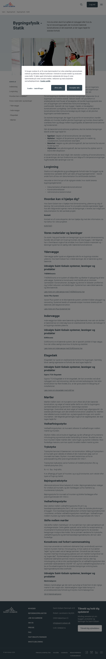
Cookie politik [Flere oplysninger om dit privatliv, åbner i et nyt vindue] (45, 81)
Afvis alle (58, 88)
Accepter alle (74, 88)
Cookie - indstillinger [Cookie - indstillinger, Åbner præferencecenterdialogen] (35, 88)
